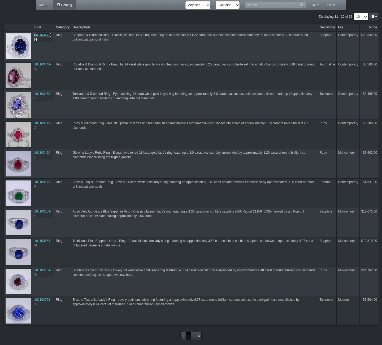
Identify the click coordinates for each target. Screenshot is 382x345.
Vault (43, 5)
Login (331, 5)
